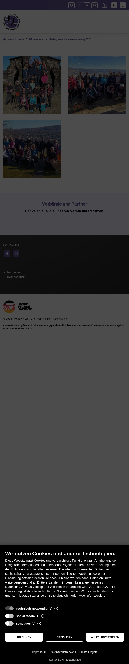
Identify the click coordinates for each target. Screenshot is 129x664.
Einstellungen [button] (88, 652)
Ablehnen (23, 637)
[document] (64, 577)
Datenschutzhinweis (63, 652)
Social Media (25, 616)
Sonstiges (23, 623)
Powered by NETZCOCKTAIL (64, 659)
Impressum (39, 652)
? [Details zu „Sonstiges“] (39, 623)
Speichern (64, 637)
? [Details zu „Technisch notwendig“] (56, 608)
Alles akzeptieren (105, 637)
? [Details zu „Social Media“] (43, 616)
